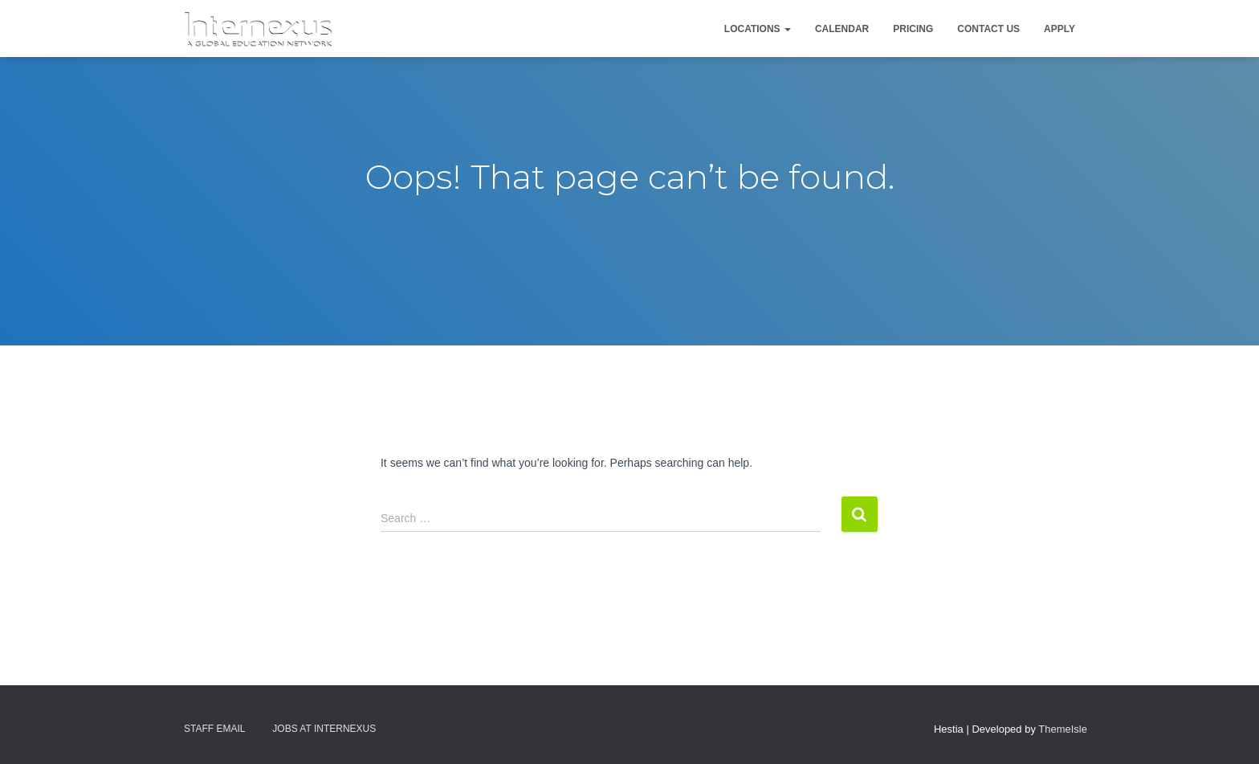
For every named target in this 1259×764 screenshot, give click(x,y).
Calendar (842, 29)
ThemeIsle (1062, 729)
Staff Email (214, 728)
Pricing (913, 29)
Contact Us (988, 29)
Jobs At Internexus (324, 728)
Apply (1059, 29)
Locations (757, 29)
